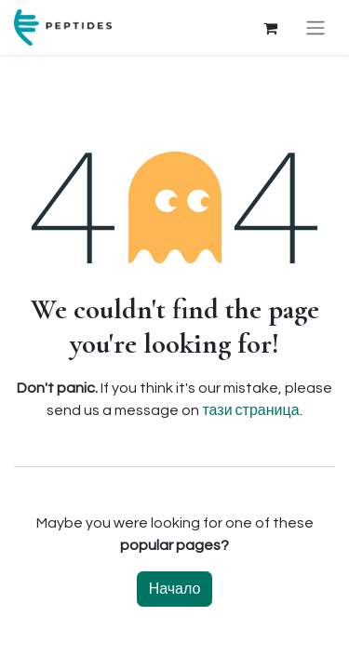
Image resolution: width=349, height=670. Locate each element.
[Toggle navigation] (315, 27)
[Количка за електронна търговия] (270, 28)
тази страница (250, 410)
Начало (175, 589)
